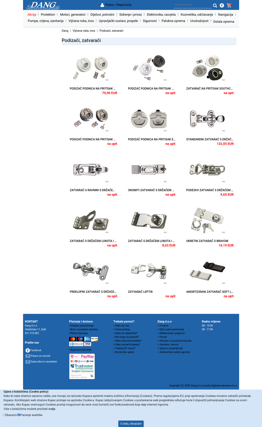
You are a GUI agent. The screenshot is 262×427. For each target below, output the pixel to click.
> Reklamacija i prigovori (171, 333)
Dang (65, 30)
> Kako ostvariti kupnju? (126, 344)
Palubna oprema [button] (173, 21)
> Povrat (162, 336)
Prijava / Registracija (115, 4)
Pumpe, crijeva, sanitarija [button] (45, 21)
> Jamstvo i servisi (168, 344)
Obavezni (11, 415)
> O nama (163, 325)
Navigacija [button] (225, 14)
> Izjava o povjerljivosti (170, 348)
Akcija (31, 14)
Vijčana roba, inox (84, 30)
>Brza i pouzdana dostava (83, 329)
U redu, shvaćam (131, 423)
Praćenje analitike (31, 415)
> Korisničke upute (123, 352)
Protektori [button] (48, 14)
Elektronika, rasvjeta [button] (161, 14)
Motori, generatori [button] (73, 14)
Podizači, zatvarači (111, 30)
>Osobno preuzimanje (81, 325)
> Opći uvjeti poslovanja (171, 329)
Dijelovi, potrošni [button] (102, 14)
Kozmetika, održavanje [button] (197, 14)
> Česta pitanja (121, 329)
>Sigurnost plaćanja (80, 349)
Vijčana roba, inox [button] (81, 21)
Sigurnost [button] (150, 21)
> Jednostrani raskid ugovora (174, 352)
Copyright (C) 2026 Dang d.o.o (186, 385)
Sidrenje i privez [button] (130, 14)
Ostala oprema (223, 21)
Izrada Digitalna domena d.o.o (220, 385)
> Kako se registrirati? (125, 333)
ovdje (51, 409)
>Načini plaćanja (78, 333)
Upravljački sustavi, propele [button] (118, 21)
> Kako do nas (121, 325)
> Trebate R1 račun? (124, 348)
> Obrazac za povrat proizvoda (174, 340)
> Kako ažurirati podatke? (127, 340)
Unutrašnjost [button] (199, 21)
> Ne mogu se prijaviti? (126, 336)
